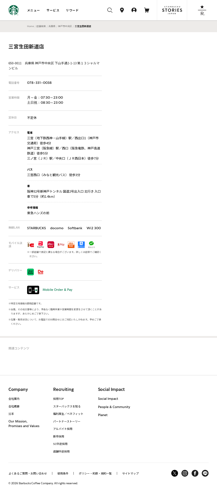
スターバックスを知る (67, 406)
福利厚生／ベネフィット (68, 414)
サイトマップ (130, 473)
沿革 (11, 414)
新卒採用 (58, 436)
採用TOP (58, 399)
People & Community (114, 407)
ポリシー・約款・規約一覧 (95, 473)
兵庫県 (51, 26)
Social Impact (108, 398)
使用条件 (62, 473)
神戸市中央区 (65, 26)
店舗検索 (41, 26)
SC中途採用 (60, 444)
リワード (72, 10)
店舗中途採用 (61, 451)
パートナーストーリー (66, 421)
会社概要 (13, 406)
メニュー (33, 10)
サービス (53, 10)
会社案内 (13, 399)
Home (30, 26)
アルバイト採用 (62, 429)
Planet (103, 415)
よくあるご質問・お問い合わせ (27, 473)
